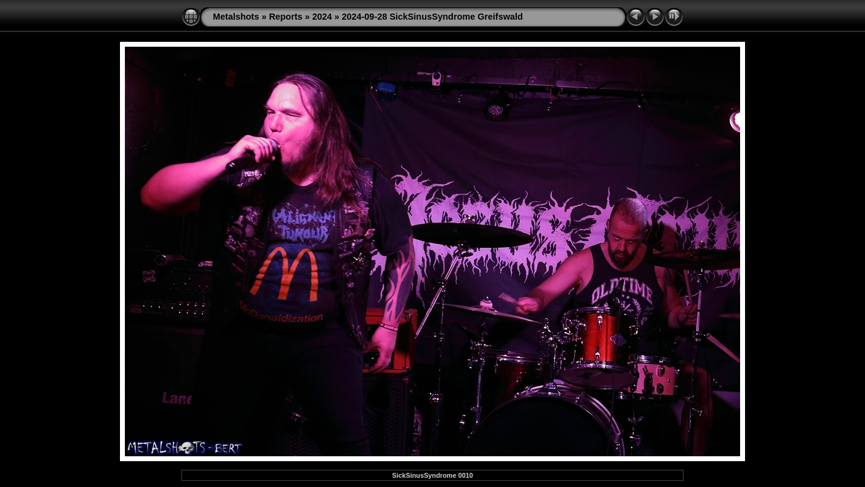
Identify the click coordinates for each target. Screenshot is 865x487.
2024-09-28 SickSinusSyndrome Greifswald (432, 17)
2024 (322, 17)
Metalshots (236, 17)
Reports (285, 17)
